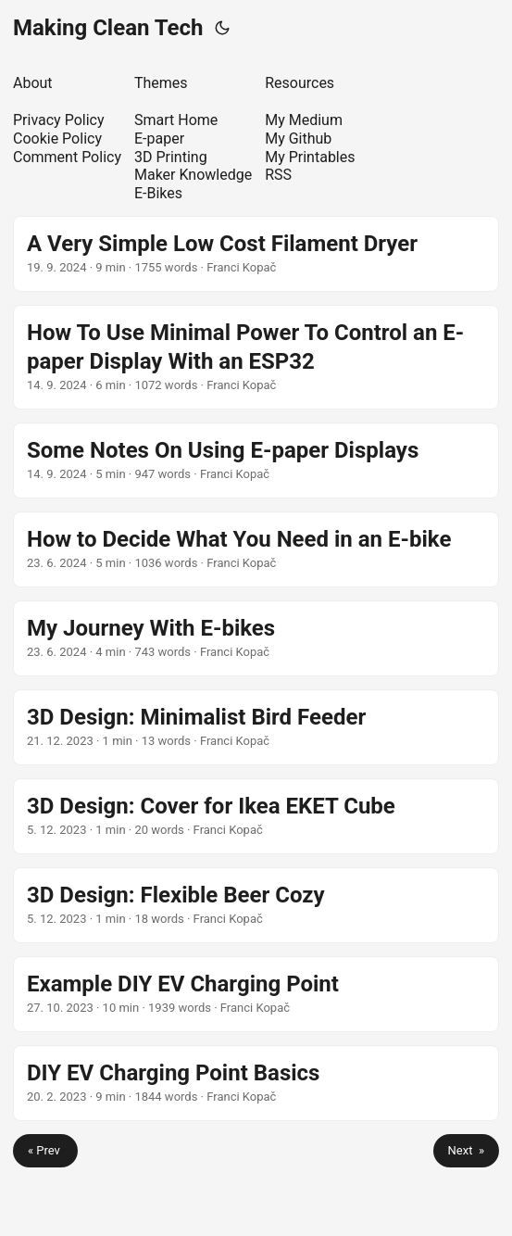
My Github (298, 138)
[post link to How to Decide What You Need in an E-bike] (256, 549)
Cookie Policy (57, 138)
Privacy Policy (59, 120)
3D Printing (170, 157)
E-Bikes (158, 193)
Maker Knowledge (193, 174)
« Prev (45, 1150)
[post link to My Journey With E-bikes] (256, 638)
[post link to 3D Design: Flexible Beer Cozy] (256, 905)
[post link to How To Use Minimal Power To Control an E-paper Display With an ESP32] (256, 357)
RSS (278, 174)
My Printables (310, 157)
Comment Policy (67, 157)
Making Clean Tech (108, 28)
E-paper (159, 138)
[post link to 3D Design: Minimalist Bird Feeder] (256, 727)
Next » (466, 1150)
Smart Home (176, 120)
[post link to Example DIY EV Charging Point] (256, 994)
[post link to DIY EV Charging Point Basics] (256, 1083)
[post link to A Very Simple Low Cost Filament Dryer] (256, 254)
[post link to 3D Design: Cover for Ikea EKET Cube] (256, 816)
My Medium (304, 120)
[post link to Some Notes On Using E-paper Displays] (256, 460)
